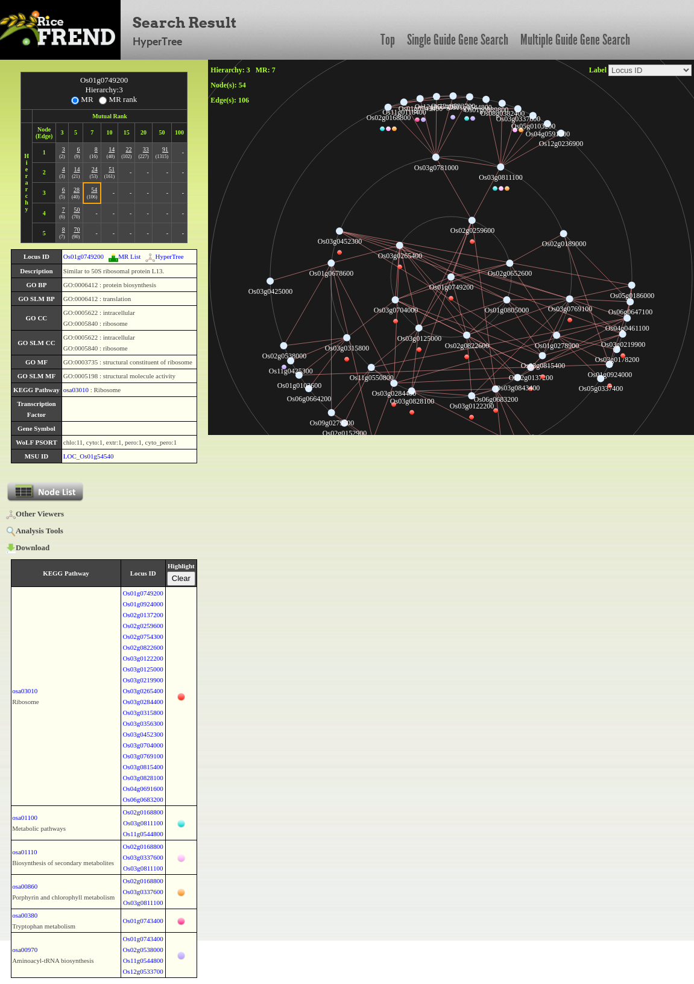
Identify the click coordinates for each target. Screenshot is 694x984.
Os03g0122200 (143, 658)
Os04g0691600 (143, 788)
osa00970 (24, 949)
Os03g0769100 (143, 756)
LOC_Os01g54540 (88, 456)
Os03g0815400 (143, 766)
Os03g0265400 (143, 690)
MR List (124, 256)
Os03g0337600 (143, 857)
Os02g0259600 (143, 625)
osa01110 (24, 851)
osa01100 (24, 817)
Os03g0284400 (143, 701)
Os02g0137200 (143, 614)
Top (387, 39)
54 (94, 189)
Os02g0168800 (143, 812)
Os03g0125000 (143, 669)
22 (128, 149)
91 (165, 149)
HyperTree (164, 256)
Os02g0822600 (143, 647)
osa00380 (24, 915)
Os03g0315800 (143, 712)
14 (112, 149)
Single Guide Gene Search (457, 39)
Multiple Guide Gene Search (575, 39)
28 (77, 189)
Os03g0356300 (143, 723)
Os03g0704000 (143, 745)
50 (77, 209)
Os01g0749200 (83, 256)
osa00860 (24, 886)
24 (95, 169)
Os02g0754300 (143, 636)
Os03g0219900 (143, 680)
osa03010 (76, 389)
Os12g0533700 (143, 971)
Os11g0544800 (143, 833)
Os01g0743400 (143, 920)
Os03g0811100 (143, 823)
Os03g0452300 (143, 734)
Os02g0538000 (143, 949)
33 (146, 149)
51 (112, 169)
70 (77, 229)
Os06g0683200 (143, 799)
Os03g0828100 (143, 777)
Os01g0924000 (143, 604)
